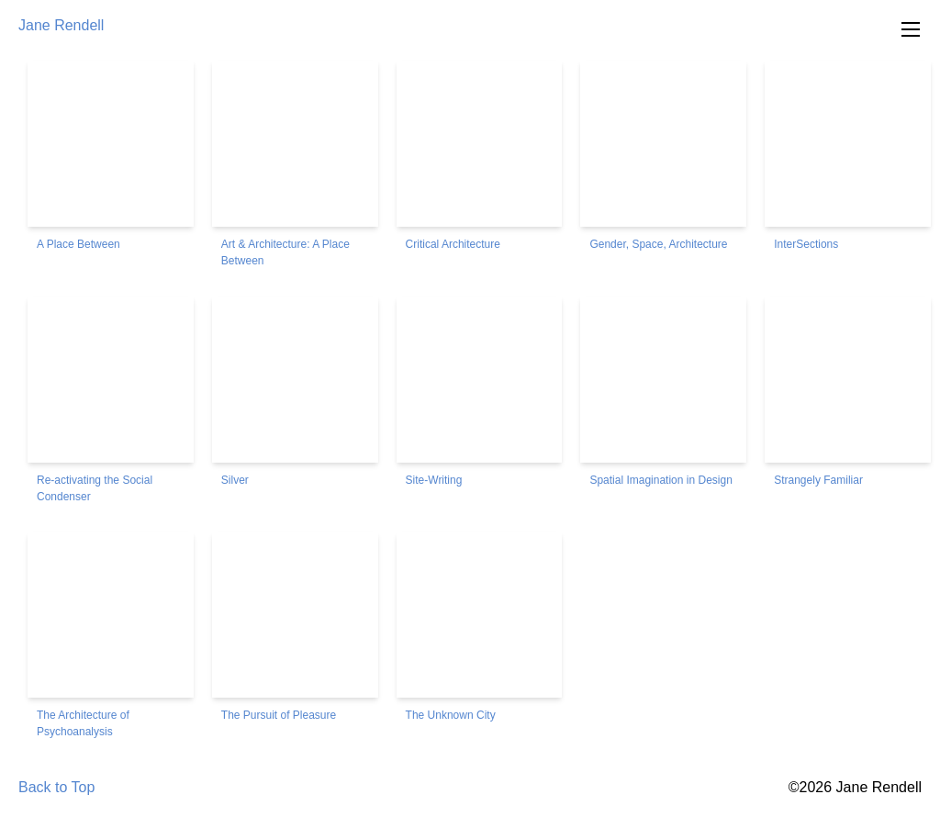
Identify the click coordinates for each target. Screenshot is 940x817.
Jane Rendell (61, 25)
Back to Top (56, 787)
